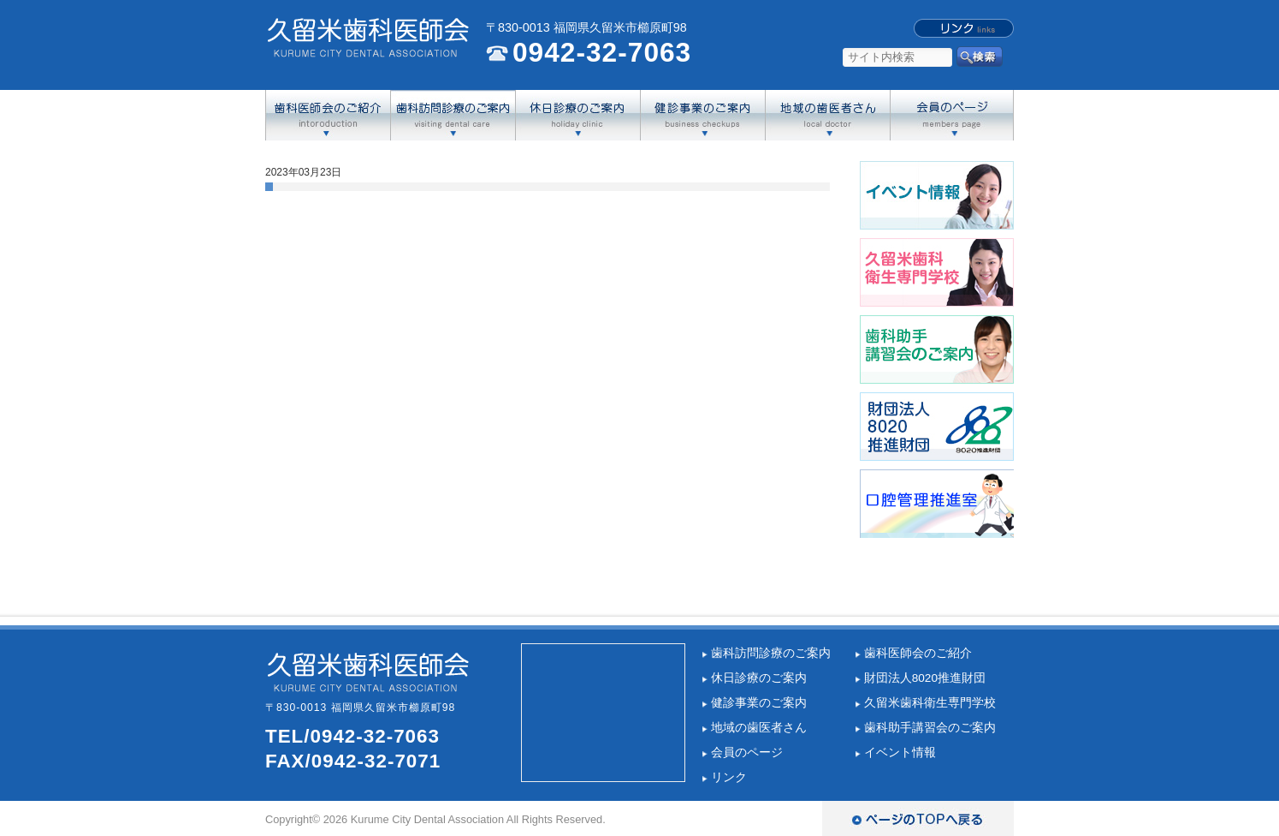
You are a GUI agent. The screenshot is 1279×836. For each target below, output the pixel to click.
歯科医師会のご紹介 (918, 653)
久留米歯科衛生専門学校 (930, 702)
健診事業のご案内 (759, 702)
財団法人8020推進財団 (925, 678)
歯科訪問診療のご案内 (771, 653)
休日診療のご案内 (759, 678)
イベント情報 (900, 752)
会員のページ (747, 752)
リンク (729, 777)
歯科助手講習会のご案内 (930, 727)
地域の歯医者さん (759, 727)
